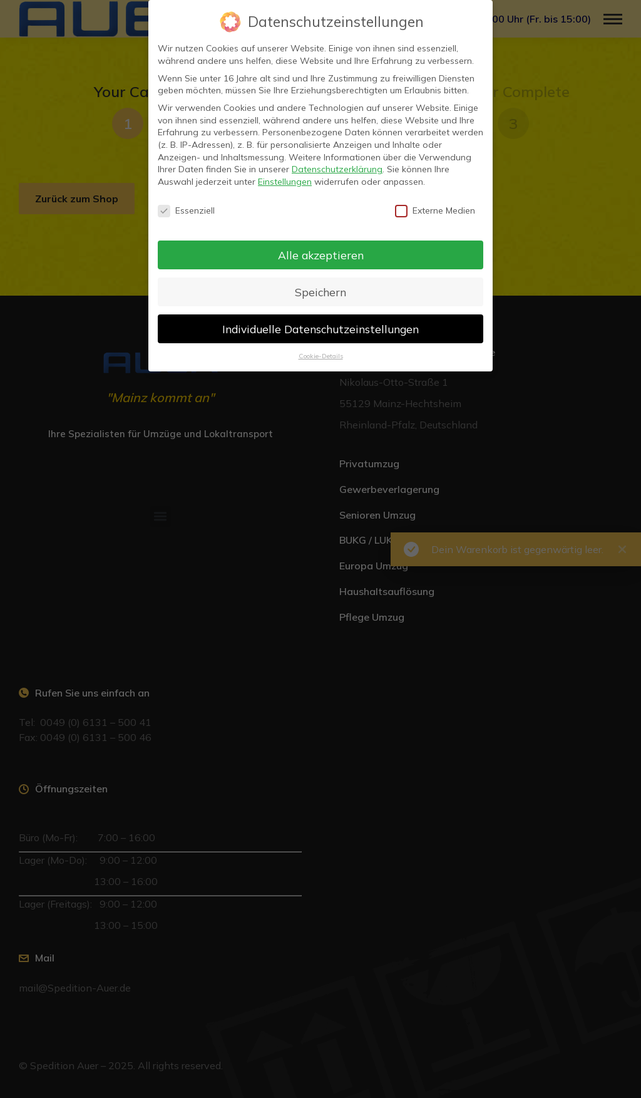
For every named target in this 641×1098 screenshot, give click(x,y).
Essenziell (186, 211)
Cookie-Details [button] (321, 355)
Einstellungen (285, 181)
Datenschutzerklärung (337, 169)
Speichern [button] (320, 292)
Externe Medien (435, 211)
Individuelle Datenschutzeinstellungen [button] (320, 329)
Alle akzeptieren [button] (321, 255)
